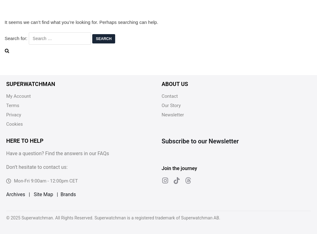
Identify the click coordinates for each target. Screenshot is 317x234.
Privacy (13, 115)
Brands (68, 194)
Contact (170, 96)
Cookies (14, 124)
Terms (12, 105)
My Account (18, 96)
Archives (15, 194)
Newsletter (173, 115)
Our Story (171, 105)
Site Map (43, 194)
